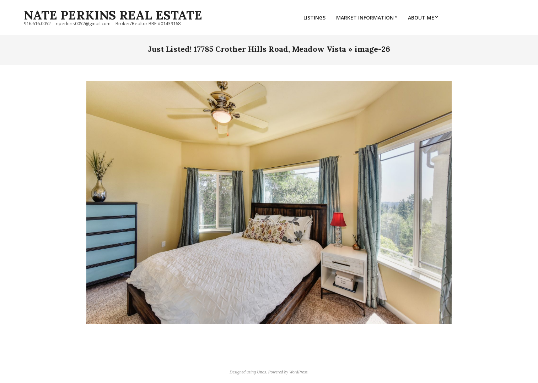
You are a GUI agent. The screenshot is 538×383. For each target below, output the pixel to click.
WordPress (298, 372)
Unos (261, 372)
